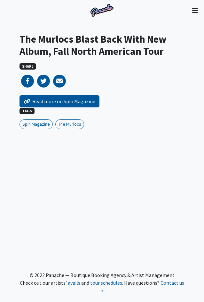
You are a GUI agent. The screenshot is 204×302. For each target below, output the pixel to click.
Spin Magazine (36, 124)
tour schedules (106, 283)
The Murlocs (69, 124)
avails (74, 283)
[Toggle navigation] (195, 10)
